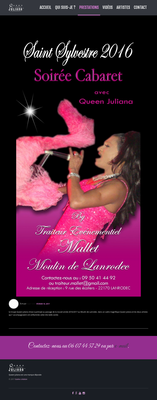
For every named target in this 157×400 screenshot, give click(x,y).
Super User (31, 304)
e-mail (121, 346)
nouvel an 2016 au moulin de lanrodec (47, 26)
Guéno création (21, 379)
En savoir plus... (16, 322)
